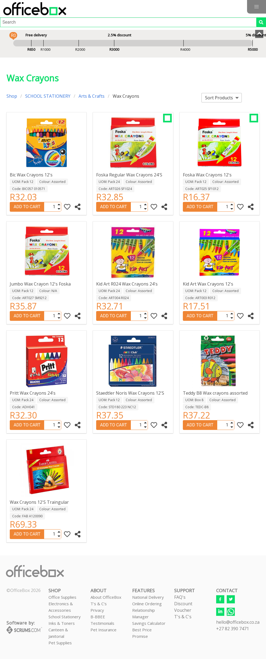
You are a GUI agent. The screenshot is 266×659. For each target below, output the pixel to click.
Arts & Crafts (92, 96)
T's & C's (98, 603)
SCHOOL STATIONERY (47, 96)
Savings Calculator (149, 623)
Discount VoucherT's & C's (183, 610)
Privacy (97, 610)
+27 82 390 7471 (232, 629)
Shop (12, 96)
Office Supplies (62, 597)
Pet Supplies (60, 642)
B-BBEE (97, 616)
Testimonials (102, 623)
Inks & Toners (61, 623)
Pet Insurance (103, 629)
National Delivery (148, 597)
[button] (256, 7)
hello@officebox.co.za (237, 622)
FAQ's (180, 597)
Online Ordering (147, 603)
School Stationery (64, 616)
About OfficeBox (105, 597)
